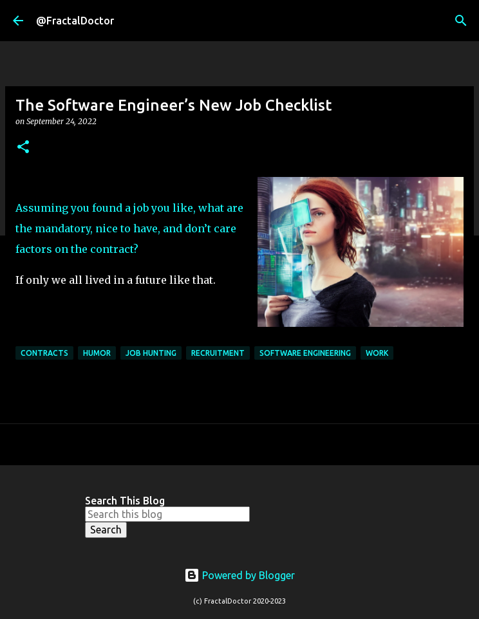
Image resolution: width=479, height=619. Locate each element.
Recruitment (218, 353)
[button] (23, 147)
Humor (97, 353)
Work (377, 353)
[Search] (461, 20)
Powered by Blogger (239, 575)
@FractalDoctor (75, 20)
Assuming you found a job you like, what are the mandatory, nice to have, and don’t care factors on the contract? (129, 228)
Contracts (44, 353)
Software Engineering (305, 353)
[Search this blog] (167, 514)
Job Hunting (151, 353)
